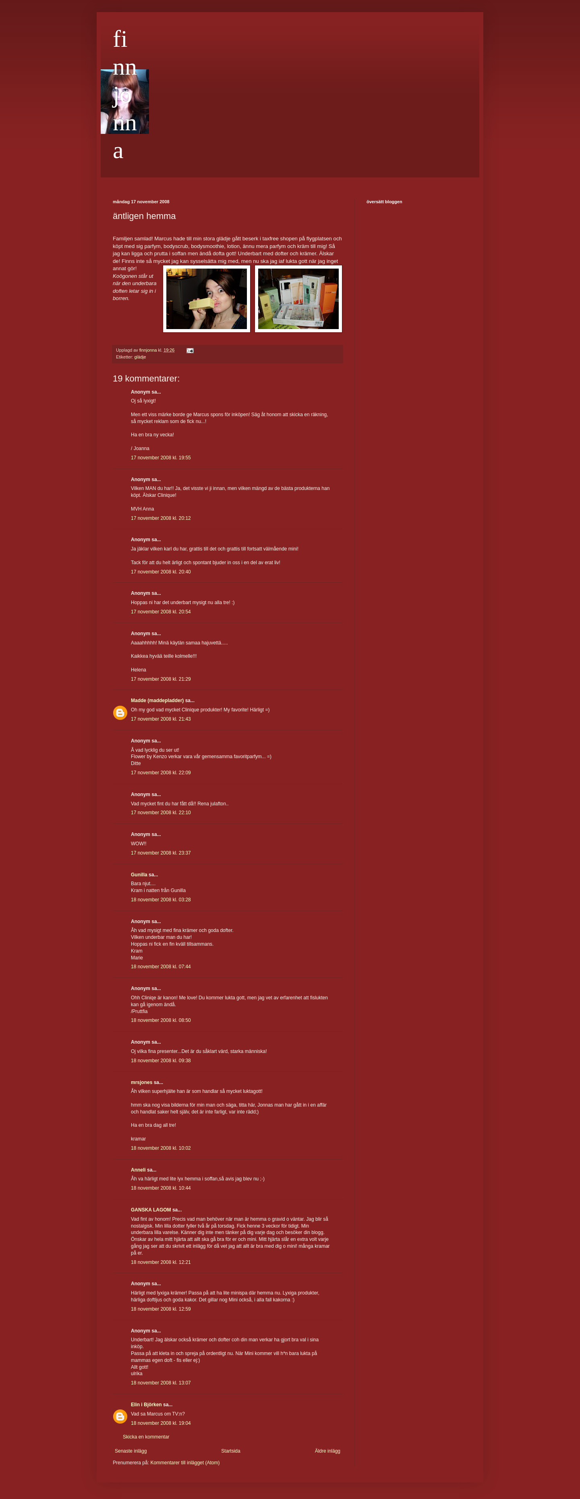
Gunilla (139, 875)
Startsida (230, 1451)
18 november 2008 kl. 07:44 (161, 966)
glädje (140, 356)
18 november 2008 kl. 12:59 (161, 1309)
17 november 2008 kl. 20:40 (161, 572)
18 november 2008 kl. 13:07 (161, 1383)
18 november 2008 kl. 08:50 (161, 1020)
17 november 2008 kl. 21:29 (161, 679)
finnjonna (125, 94)
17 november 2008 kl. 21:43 (161, 719)
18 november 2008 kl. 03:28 (161, 900)
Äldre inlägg (327, 1451)
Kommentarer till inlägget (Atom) (185, 1463)
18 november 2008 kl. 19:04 (161, 1423)
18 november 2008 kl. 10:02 (161, 1148)
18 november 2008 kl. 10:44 (161, 1188)
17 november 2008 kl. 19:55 (161, 458)
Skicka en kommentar (146, 1437)
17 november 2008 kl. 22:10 (161, 812)
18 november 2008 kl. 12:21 (161, 1262)
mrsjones (141, 1082)
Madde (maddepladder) (157, 700)
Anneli (138, 1170)
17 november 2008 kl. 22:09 (161, 773)
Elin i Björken (146, 1404)
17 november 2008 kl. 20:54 (161, 612)
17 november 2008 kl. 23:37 (161, 853)
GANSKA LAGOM (151, 1210)
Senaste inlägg (131, 1451)
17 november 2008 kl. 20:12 (161, 518)
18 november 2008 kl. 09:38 (161, 1060)
